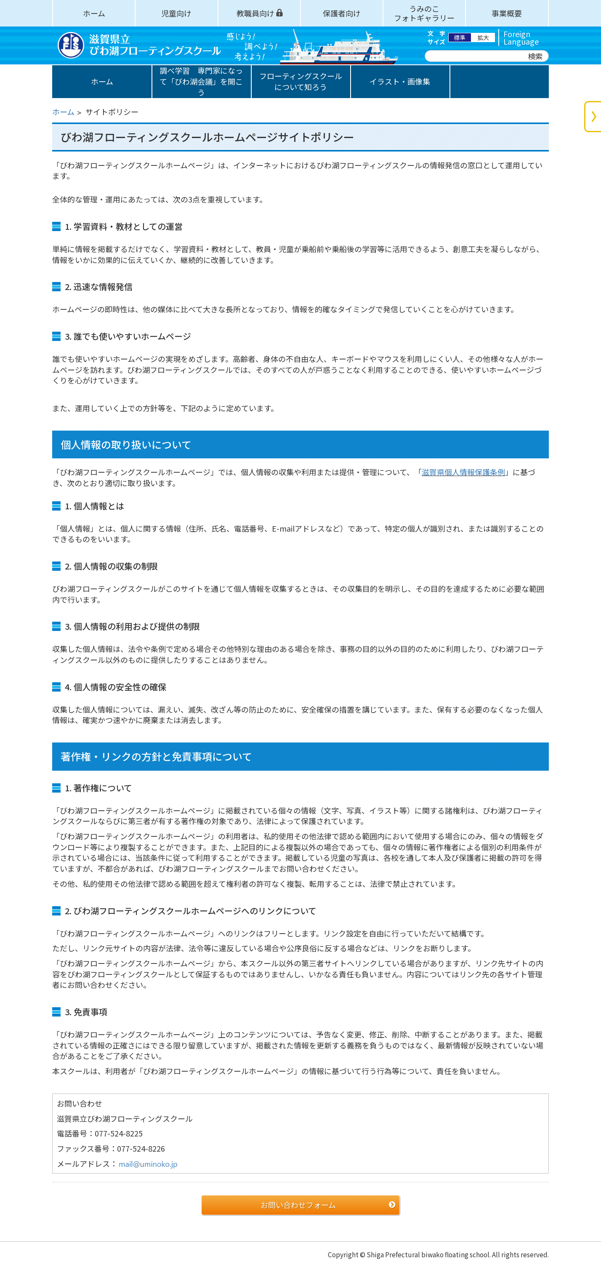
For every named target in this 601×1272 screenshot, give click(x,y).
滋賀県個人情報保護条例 (463, 471)
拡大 (483, 37)
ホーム (63, 111)
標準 (459, 37)
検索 (535, 56)
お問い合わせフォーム (298, 1204)
